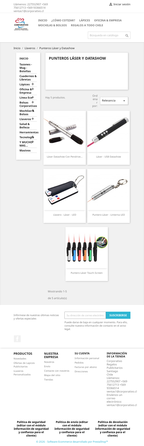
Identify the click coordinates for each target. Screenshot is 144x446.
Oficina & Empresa (108, 20)
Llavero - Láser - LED (64, 214)
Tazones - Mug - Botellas (26, 68)
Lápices (84, 20)
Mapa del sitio (52, 375)
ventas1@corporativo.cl (122, 405)
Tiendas (48, 379)
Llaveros (25, 119)
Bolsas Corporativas (28, 104)
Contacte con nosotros (56, 370)
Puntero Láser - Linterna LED (108, 214)
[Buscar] (109, 35)
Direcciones (81, 371)
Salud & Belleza (25, 125)
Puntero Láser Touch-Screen (87, 272)
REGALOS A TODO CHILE (87, 25)
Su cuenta (82, 353)
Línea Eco (26, 97)
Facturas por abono (86, 367)
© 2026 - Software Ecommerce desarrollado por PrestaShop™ (72, 441)
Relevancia (114, 101)
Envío (47, 366)
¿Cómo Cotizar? (63, 20)
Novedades (20, 358)
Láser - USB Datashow (108, 156)
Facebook (17, 338)
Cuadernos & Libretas (28, 77)
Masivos (25, 150)
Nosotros (49, 362)
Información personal (87, 358)
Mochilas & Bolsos (52, 25)
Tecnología (27, 137)
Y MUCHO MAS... (26, 143)
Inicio (42, 20)
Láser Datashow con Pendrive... (65, 156)
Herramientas (28, 132)
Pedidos (79, 362)
